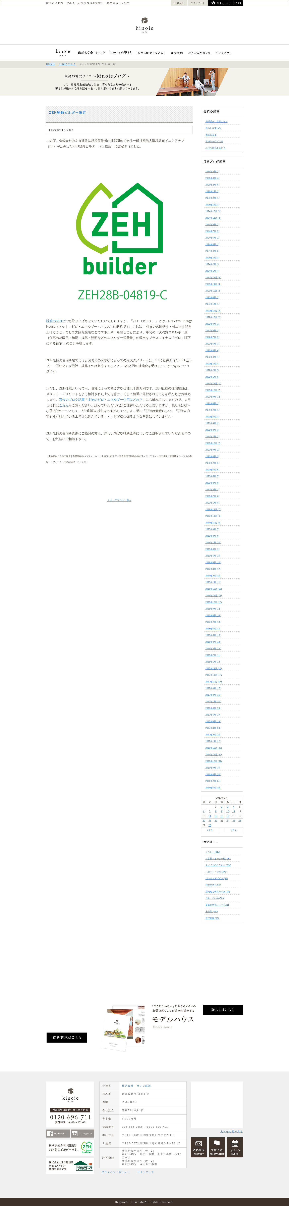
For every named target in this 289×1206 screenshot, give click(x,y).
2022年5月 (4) (212, 350)
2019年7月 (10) (213, 542)
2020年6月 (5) (212, 469)
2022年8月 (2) (212, 330)
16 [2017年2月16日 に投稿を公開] (221, 816)
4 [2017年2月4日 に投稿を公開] (233, 806)
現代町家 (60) (212, 918)
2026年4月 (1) (212, 171)
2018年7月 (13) (213, 622)
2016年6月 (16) (213, 787)
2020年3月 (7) (212, 489)
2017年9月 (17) (213, 688)
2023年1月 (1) (212, 304)
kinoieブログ (67, 64)
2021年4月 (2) (212, 423)
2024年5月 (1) (212, 244)
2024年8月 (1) (212, 224)
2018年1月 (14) (213, 662)
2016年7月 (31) (213, 781)
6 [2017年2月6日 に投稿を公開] (204, 811)
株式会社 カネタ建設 (136, 1085)
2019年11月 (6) (213, 516)
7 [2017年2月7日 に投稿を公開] (210, 811)
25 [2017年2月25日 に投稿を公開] (233, 820)
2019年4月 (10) (213, 562)
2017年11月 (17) (214, 675)
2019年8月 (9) (212, 536)
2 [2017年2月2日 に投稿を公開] (222, 806)
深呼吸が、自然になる (217, 121)
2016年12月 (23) (214, 748)
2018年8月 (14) (213, 615)
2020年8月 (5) (212, 456)
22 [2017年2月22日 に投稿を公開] (215, 820)
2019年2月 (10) (213, 575)
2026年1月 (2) (212, 191)
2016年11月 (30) (214, 754)
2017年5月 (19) (213, 715)
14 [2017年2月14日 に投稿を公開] (210, 816)
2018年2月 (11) (213, 655)
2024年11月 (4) (213, 218)
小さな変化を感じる (215, 148)
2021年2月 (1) (212, 436)
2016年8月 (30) (213, 774)
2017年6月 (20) (213, 708)
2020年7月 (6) (212, 463)
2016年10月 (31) (214, 761)
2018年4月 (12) (213, 642)
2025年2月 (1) (212, 198)
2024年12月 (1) (213, 211)
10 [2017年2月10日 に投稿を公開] (227, 811)
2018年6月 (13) (213, 628)
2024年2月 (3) (212, 264)
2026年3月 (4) (212, 178)
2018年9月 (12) (213, 609)
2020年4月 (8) (212, 483)
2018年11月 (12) (214, 595)
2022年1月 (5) (212, 377)
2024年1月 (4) (212, 271)
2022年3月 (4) (212, 363)
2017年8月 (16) (213, 695)
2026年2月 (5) (212, 184)
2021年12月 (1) (213, 383)
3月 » (234, 830)
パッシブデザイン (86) (217, 878)
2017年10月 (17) (214, 681)
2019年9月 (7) (212, 529)
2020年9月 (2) (212, 450)
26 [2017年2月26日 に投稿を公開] (239, 820)
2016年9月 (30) (213, 768)
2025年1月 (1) (212, 204)
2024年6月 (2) (212, 238)
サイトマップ (145, 1172)
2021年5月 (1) (212, 416)
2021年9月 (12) (213, 397)
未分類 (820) (212, 911)
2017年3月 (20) (213, 728)
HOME (50, 64)
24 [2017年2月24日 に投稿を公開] (227, 820)
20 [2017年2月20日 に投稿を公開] (204, 820)
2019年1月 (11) (213, 582)
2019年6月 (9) (212, 549)
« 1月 (210, 830)
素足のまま (211, 135)
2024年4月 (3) (212, 251)
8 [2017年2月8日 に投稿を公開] (216, 811)
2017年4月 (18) (213, 721)
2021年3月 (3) (212, 430)
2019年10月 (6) (213, 522)
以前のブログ (55, 321)
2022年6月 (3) (212, 344)
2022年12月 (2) (213, 310)
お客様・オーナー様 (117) (218, 858)
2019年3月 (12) (213, 569)
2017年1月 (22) (213, 741)
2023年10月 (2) (213, 291)
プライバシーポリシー (116, 1172)
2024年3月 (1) (212, 257)
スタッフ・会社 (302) (216, 872)
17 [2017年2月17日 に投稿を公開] (227, 816)
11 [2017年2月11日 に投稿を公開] (233, 811)
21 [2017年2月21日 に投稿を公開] (210, 820)
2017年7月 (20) (213, 701)
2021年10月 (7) (213, 390)
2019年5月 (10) (213, 556)
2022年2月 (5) (212, 370)
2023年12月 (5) (213, 277)
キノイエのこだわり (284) (218, 865)
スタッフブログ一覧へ (119, 500)
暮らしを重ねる (213, 128)
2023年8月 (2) (212, 297)
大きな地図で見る (231, 1131)
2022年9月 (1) (212, 324)
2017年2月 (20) (213, 734)
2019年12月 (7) (213, 509)
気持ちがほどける (214, 141)
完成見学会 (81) (213, 885)
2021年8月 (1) (212, 403)
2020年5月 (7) (212, 476)
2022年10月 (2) (213, 317)
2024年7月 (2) (212, 231)
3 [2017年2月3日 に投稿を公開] (227, 806)
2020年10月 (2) (213, 443)
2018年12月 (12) (214, 589)
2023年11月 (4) (213, 284)
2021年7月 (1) (212, 410)
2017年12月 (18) (214, 668)
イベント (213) (213, 852)
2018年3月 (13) (213, 648)
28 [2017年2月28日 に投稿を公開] (210, 825)
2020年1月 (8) (212, 503)
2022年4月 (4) (212, 357)
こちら (64, 405)
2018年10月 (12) (214, 602)
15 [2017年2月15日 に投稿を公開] (215, 816)
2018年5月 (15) (213, 635)
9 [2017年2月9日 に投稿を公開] (222, 811)
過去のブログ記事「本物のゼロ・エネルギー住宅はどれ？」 (102, 399)
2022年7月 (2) (212, 337)
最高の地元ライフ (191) (217, 905)
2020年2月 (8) (212, 496)
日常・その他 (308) (215, 898)
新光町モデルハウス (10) (218, 891)
